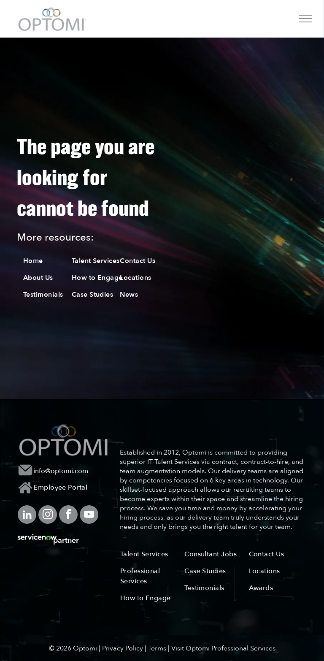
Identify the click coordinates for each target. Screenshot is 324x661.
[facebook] (68, 515)
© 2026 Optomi (73, 648)
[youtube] (89, 515)
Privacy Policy (122, 648)
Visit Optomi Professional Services (223, 648)
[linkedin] (27, 515)
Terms (157, 648)
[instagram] (47, 515)
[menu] (305, 19)
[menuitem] (53, 260)
